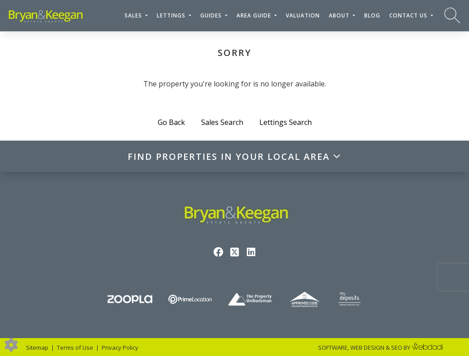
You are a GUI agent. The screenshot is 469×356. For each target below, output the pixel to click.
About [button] (340, 15)
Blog (372, 15)
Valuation (303, 15)
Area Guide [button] (255, 15)
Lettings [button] (172, 15)
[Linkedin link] (251, 251)
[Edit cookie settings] (11, 344)
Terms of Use (75, 347)
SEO (396, 347)
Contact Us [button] (409, 15)
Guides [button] (212, 15)
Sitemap (37, 347)
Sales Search (222, 122)
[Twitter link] (234, 251)
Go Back (171, 122)
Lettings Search (285, 122)
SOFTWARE (333, 347)
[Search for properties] (452, 15)
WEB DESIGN (367, 347)
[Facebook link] (218, 251)
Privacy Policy (120, 347)
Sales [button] (134, 15)
